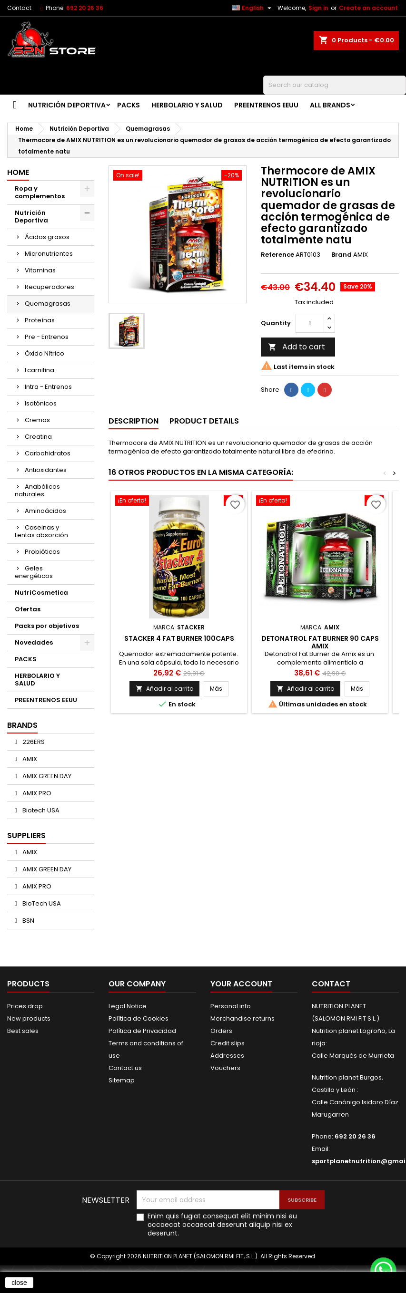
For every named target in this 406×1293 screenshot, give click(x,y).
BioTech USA (41, 903)
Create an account (368, 8)
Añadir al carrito (164, 689)
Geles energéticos (34, 572)
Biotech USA (40, 810)
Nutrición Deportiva (67, 105)
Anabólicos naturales (37, 490)
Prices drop (25, 1006)
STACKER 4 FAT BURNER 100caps (179, 638)
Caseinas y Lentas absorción (41, 531)
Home (18, 172)
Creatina (38, 436)
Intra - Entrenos (48, 386)
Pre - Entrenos (47, 336)
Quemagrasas (47, 303)
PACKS (128, 105)
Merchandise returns (242, 1018)
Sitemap (122, 1080)
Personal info (230, 1006)
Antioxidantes (46, 469)
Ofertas (27, 609)
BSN (27, 920)
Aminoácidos (45, 510)
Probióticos (42, 551)
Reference (277, 255)
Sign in (318, 8)
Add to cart (296, 346)
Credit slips (227, 1043)
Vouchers (225, 1067)
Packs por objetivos (47, 625)
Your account (241, 983)
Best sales (23, 1030)
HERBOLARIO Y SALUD (187, 105)
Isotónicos (41, 403)
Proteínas (40, 320)
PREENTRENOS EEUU (266, 105)
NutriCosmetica (41, 592)
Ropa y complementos (40, 192)
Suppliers (26, 835)
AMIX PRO (36, 793)
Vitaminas (40, 270)
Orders (221, 1030)
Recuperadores (49, 286)
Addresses (227, 1055)
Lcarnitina (39, 370)
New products (28, 1018)
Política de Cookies (138, 1018)
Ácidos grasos (47, 236)
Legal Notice (128, 1006)
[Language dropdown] (253, 8)
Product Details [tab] (204, 420)
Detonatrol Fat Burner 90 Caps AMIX (320, 642)
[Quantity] (310, 323)
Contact (19, 8)
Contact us (125, 1067)
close (19, 1282)
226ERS (33, 741)
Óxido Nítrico (44, 353)
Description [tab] (133, 420)
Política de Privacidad (142, 1030)
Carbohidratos (47, 453)
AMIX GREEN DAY (46, 776)
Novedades (34, 642)
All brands (330, 105)
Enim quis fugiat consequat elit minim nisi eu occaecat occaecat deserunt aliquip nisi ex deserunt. (222, 1224)
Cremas (37, 420)
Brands (22, 725)
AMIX (29, 758)
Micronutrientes (49, 253)
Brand (341, 255)
